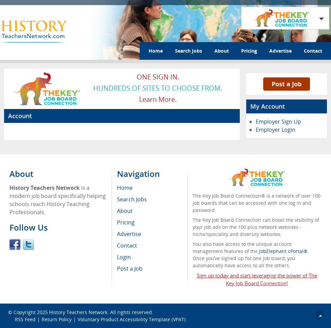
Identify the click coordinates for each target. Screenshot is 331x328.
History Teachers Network (78, 312)
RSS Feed (25, 319)
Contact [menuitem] (127, 245)
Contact (313, 51)
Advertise (280, 51)
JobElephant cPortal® (283, 251)
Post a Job (286, 84)
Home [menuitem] (125, 188)
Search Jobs (188, 51)
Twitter (28, 244)
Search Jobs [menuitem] (132, 199)
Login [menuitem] (124, 257)
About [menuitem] (125, 211)
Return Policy (57, 319)
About (221, 51)
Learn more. (158, 99)
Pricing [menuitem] (126, 222)
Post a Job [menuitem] (129, 268)
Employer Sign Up (278, 121)
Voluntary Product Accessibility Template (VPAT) (132, 319)
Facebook (14, 244)
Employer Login (275, 129)
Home (156, 51)
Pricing (249, 51)
